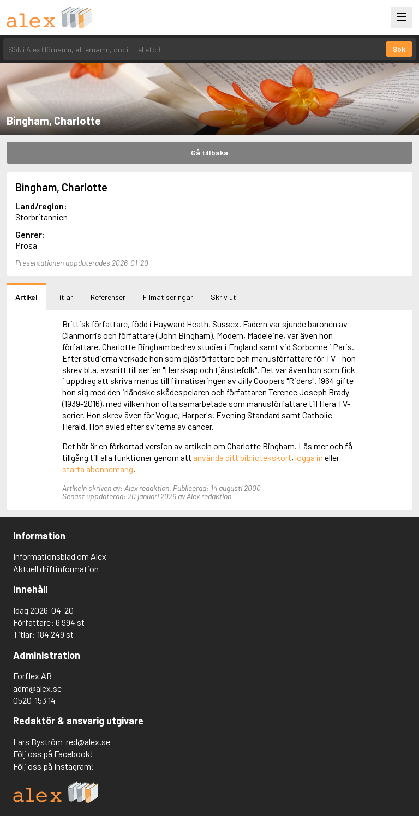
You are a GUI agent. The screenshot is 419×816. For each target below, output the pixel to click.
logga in (309, 457)
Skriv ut (223, 297)
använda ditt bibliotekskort (242, 457)
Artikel (26, 297)
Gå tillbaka (209, 152)
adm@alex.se (37, 688)
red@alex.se (88, 741)
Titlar (64, 297)
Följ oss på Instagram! (53, 766)
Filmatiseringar (168, 297)
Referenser (108, 297)
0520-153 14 (34, 700)
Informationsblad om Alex (59, 556)
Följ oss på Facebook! (53, 753)
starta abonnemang (97, 469)
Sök (399, 49)
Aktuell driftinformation (56, 568)
